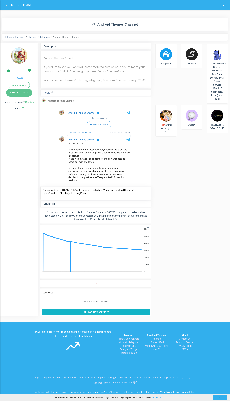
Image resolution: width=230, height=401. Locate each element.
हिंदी (135, 382)
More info (156, 397)
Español (102, 377)
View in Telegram (19, 93)
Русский (61, 377)
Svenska (137, 377)
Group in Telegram (129, 342)
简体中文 (97, 382)
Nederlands (126, 377)
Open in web (19, 85)
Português (113, 377)
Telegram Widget (129, 349)
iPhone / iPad (157, 342)
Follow (19, 78)
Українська (50, 377)
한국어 (107, 382)
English (38, 377)
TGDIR (15, 5)
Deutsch (82, 377)
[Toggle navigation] (223, 5)
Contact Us (184, 338)
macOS (156, 349)
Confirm (29, 102)
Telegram (45, 37)
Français (72, 377)
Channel (32, 37)
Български (165, 377)
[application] (95, 250)
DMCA (184, 349)
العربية (184, 377)
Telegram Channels (129, 338)
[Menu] (148, 227)
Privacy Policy (184, 345)
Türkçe (154, 377)
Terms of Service (184, 342)
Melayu (128, 382)
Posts (47, 92)
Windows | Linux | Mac (157, 345)
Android (157, 338)
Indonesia (117, 382)
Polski (147, 377)
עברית (176, 377)
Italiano (92, 377)
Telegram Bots (128, 345)
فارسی (192, 377)
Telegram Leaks (129, 352)
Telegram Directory (15, 37)
